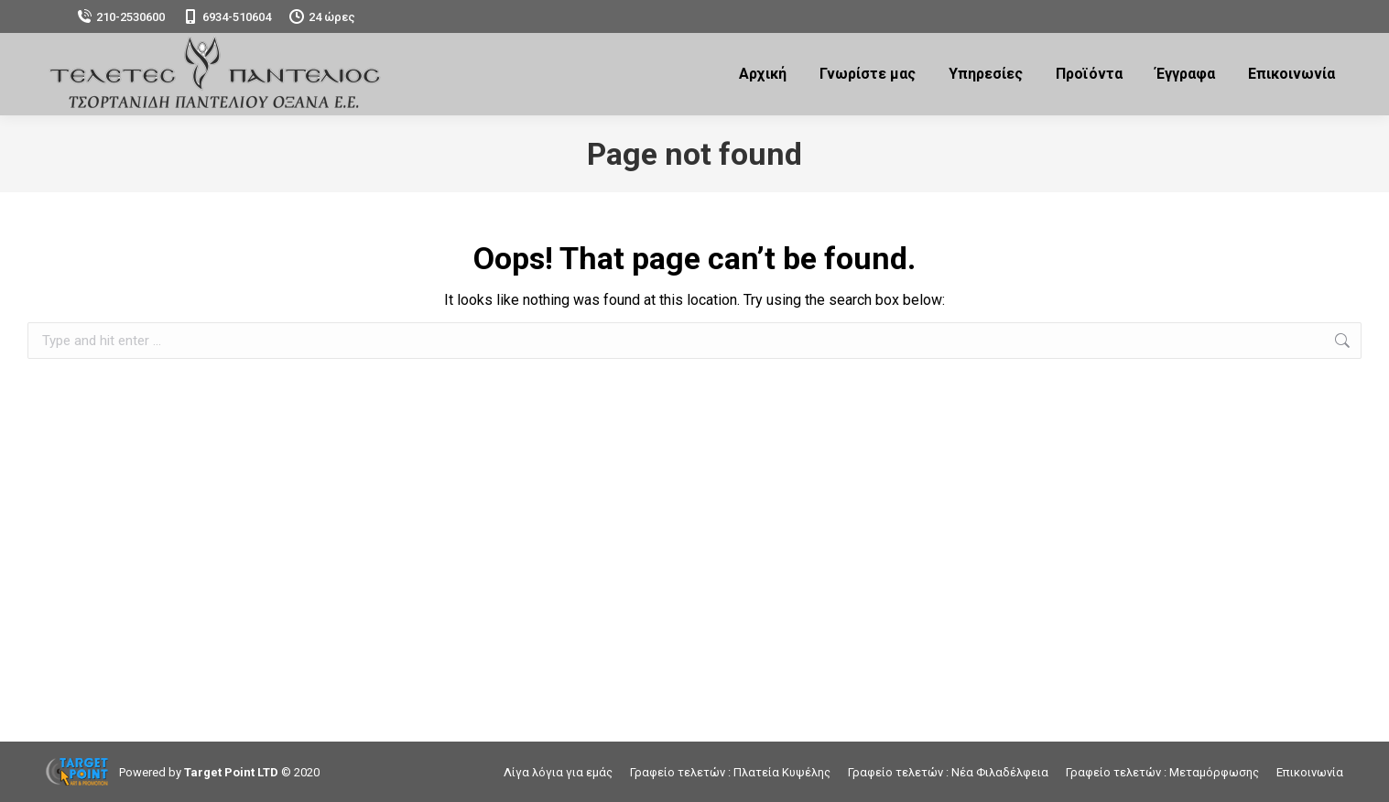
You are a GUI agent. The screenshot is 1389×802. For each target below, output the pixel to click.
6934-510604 (227, 17)
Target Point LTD (231, 772)
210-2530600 (121, 17)
